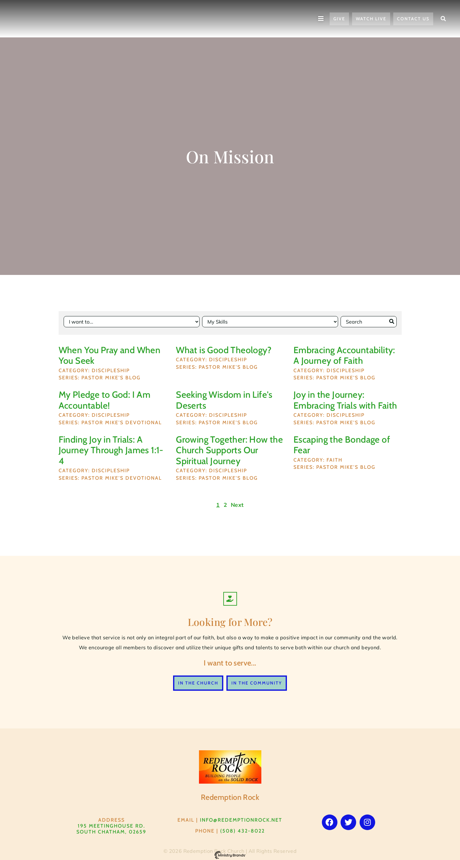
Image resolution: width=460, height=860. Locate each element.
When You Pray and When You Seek (110, 353)
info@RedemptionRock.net (241, 817)
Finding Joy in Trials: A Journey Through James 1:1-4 (111, 447)
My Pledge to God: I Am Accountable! (105, 398)
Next (237, 502)
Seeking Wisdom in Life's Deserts (224, 398)
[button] (443, 19)
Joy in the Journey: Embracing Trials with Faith (345, 398)
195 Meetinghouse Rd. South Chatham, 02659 (111, 826)
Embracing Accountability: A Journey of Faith (344, 353)
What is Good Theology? (223, 347)
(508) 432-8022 (242, 828)
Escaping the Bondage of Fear (341, 442)
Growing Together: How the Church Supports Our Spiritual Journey (229, 447)
